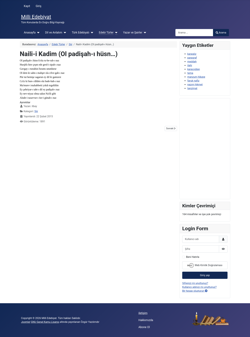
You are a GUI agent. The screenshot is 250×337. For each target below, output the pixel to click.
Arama (221, 32)
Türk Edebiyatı (80, 32)
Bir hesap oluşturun (194, 290)
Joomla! (25, 321)
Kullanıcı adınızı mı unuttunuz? (199, 287)
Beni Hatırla (192, 256)
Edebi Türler (106, 32)
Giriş (38, 6)
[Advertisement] (205, 148)
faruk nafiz (193, 80)
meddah (192, 61)
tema (190, 73)
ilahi (189, 65)
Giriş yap (205, 275)
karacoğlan (193, 69)
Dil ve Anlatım (53, 32)
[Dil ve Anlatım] (64, 32)
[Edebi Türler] (116, 32)
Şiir (36, 111)
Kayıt (27, 6)
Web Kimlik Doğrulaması (204, 265)
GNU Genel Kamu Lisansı (45, 321)
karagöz (191, 53)
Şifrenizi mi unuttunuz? (195, 283)
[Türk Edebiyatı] (91, 32)
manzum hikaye (196, 76)
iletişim (142, 313)
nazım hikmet (195, 84)
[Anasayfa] (38, 32)
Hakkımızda (145, 320)
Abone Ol (144, 327)
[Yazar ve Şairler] (144, 32)
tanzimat (192, 88)
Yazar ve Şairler (132, 32)
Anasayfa (30, 32)
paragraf (192, 57)
